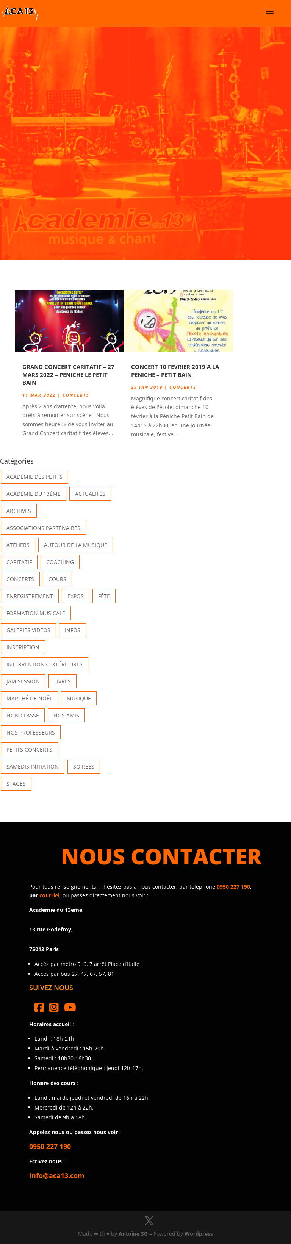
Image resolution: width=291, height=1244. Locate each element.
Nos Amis (66, 715)
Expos (75, 596)
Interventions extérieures (44, 664)
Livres (62, 681)
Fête (104, 596)
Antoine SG (133, 1233)
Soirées (83, 766)
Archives (18, 510)
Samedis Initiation (32, 766)
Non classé (22, 715)
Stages (16, 783)
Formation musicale (35, 613)
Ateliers (18, 545)
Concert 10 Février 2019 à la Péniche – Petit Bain (175, 370)
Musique (79, 698)
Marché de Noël (29, 698)
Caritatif (19, 562)
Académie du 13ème (33, 493)
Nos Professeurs (30, 732)
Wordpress (199, 1233)
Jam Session (23, 681)
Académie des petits (34, 476)
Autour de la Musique (75, 545)
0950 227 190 (233, 886)
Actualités (90, 493)
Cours (57, 579)
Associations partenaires (43, 527)
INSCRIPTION (22, 647)
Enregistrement (29, 596)
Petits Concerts (29, 749)
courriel (49, 895)
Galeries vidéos (28, 630)
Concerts (76, 395)
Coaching (60, 562)
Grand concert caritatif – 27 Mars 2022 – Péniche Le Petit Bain (68, 374)
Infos (72, 630)
